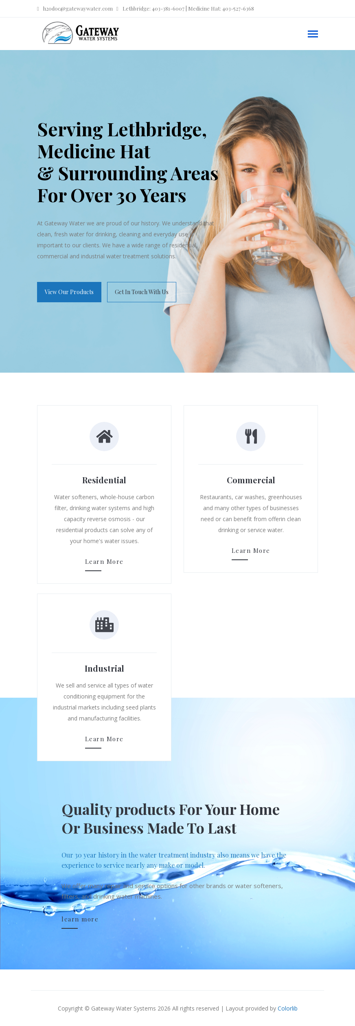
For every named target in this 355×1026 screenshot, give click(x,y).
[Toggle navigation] (313, 35)
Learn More (104, 561)
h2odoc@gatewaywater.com (75, 8)
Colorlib (288, 1008)
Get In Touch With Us (142, 292)
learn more (80, 919)
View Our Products (69, 292)
